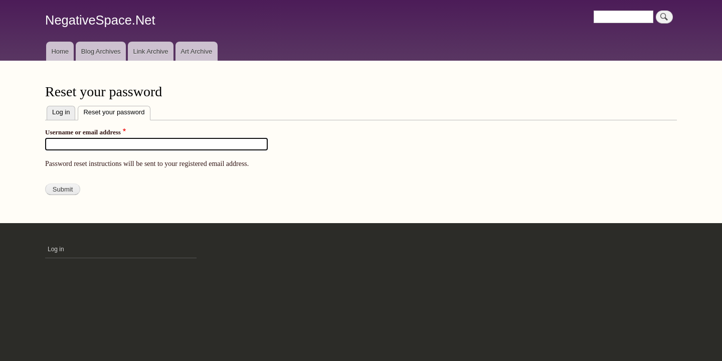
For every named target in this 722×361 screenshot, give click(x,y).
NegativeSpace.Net (100, 20)
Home (60, 51)
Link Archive (150, 51)
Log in (61, 112)
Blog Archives (101, 51)
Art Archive (196, 51)
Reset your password (116, 111)
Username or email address (83, 132)
